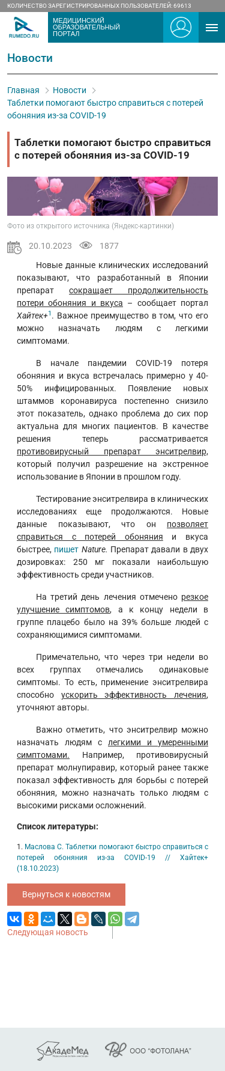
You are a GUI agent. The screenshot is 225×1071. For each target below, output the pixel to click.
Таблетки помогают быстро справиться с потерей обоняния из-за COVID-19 (105, 109)
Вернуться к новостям (66, 894)
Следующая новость (47, 932)
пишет (67, 549)
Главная (23, 90)
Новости (69, 90)
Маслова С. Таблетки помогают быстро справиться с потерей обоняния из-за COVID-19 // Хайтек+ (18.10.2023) (112, 858)
